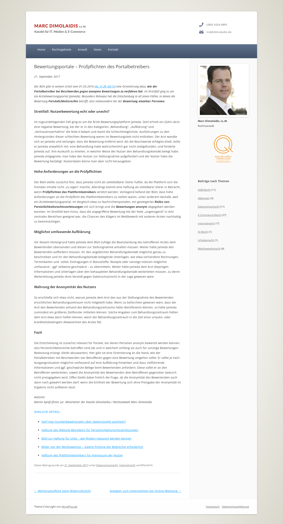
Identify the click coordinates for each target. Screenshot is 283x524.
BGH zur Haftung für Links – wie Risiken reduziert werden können (86, 438)
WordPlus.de (69, 506)
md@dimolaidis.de (219, 32)
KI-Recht (203, 232)
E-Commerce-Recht (209, 215)
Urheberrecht (206, 240)
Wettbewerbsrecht (209, 248)
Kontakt (113, 49)
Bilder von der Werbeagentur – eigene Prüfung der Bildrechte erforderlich (92, 447)
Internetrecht (127, 465)
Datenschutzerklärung (235, 506)
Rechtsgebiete (61, 49)
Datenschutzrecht (107, 465)
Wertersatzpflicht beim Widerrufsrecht (62, 491)
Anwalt (82, 49)
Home (41, 49)
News (97, 49)
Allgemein (204, 198)
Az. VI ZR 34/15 (105, 86)
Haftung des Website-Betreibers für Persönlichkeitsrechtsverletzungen (89, 430)
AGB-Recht (204, 190)
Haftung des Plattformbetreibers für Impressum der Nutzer (82, 455)
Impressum (213, 506)
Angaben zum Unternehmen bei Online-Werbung (145, 491)
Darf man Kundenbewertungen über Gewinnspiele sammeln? (83, 422)
